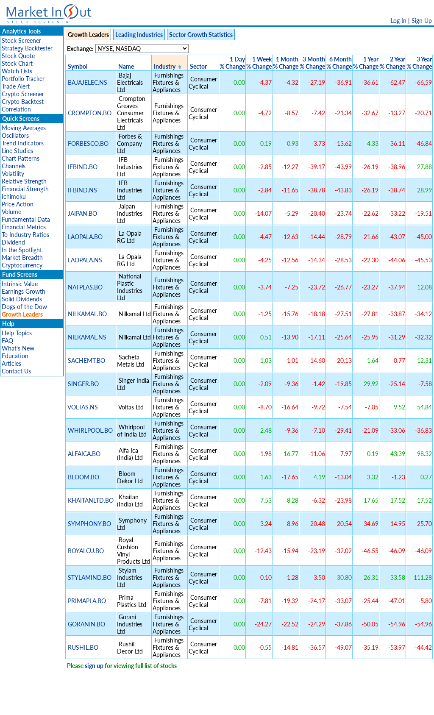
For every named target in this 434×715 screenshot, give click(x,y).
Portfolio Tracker (23, 78)
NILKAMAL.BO (87, 313)
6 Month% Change (339, 63)
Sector (198, 66)
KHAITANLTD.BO (91, 500)
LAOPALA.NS (85, 260)
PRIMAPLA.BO (87, 600)
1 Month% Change (285, 63)
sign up (94, 665)
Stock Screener (21, 40)
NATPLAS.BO (85, 287)
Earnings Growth (23, 291)
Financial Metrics (24, 227)
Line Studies (17, 150)
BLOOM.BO (83, 477)
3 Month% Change (312, 63)
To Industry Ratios (25, 234)
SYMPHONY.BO (89, 523)
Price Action (17, 204)
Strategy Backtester (27, 48)
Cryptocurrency (22, 265)
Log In (398, 20)
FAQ (7, 340)
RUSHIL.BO (83, 647)
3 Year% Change (419, 63)
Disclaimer (120, 704)
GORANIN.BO (86, 624)
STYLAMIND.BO (89, 577)
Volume (11, 211)
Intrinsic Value (20, 283)
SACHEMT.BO (86, 360)
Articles (11, 363)
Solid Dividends (22, 299)
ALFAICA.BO (84, 453)
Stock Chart (17, 63)
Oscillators (15, 135)
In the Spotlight (22, 249)
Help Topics (17, 333)
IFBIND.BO (82, 166)
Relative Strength (24, 181)
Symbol (77, 66)
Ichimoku (14, 196)
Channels (13, 166)
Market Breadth (22, 257)
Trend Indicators (23, 143)
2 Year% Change (392, 63)
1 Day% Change (232, 63)
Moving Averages (24, 127)
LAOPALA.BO (85, 236)
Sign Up (422, 20)
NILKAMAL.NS (87, 337)
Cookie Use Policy (253, 704)
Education (15, 355)
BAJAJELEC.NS (87, 82)
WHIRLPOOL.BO (90, 430)
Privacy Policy (157, 704)
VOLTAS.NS (82, 407)
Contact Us (16, 371)
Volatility (13, 173)
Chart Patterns (20, 158)
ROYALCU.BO (86, 550)
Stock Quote (18, 55)
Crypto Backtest (23, 101)
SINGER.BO (83, 383)
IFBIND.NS (82, 190)
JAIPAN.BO (82, 213)
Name (126, 66)
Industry (164, 66)
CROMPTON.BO (89, 113)
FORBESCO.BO (88, 143)
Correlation (16, 109)
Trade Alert (16, 86)
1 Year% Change (365, 63)
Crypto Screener (23, 93)
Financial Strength (25, 188)
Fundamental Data (26, 219)
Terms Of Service (202, 704)
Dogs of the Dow (24, 306)
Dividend (13, 242)
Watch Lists (17, 71)
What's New (18, 348)
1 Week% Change (259, 63)
